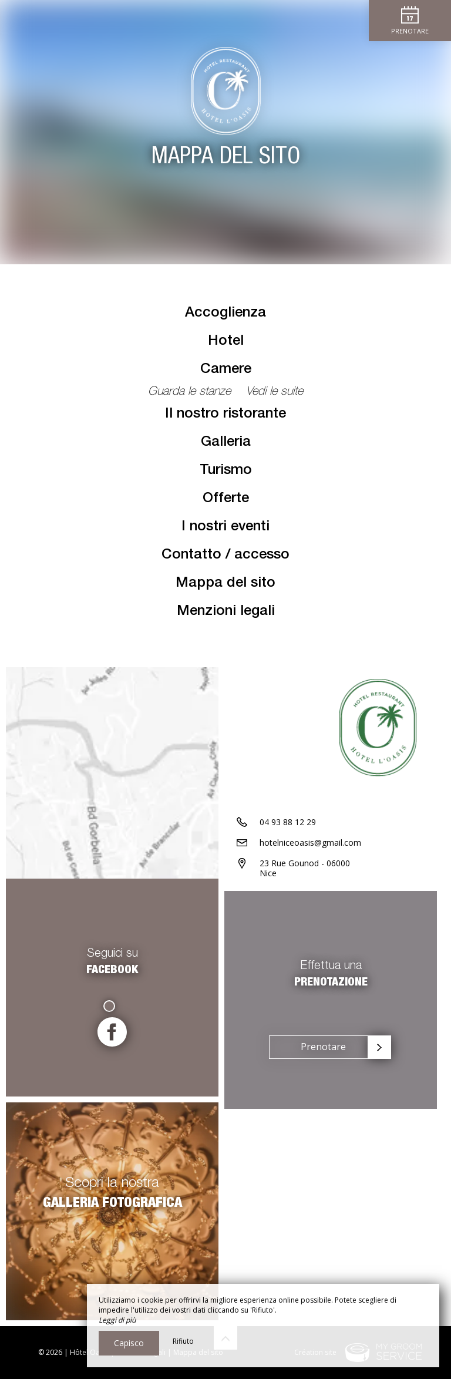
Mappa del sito (225, 584)
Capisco (129, 1342)
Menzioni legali (226, 612)
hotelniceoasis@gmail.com (310, 842)
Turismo (226, 471)
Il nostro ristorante (225, 415)
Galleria (226, 443)
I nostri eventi (225, 527)
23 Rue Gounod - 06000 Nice (305, 868)
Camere (225, 370)
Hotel (226, 342)
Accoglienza (225, 314)
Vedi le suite (274, 392)
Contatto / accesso (225, 556)
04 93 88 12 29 (288, 822)
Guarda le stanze (191, 392)
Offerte (226, 499)
